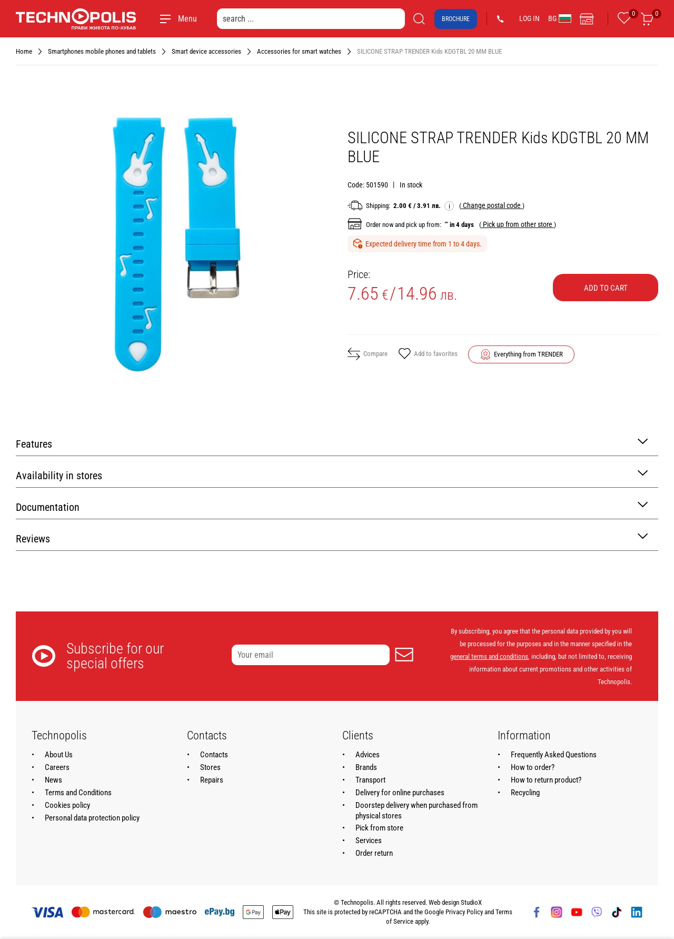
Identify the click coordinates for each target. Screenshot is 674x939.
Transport (370, 780)
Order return (374, 853)
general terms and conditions (489, 656)
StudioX (471, 902)
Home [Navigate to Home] (24, 51)
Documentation (332, 506)
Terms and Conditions (78, 792)
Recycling (525, 792)
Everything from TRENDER (528, 354)
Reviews (332, 538)
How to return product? (546, 780)
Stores (210, 767)
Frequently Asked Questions (554, 754)
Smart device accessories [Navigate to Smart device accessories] (206, 51)
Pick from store (379, 828)
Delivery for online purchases (399, 792)
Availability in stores (332, 475)
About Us (59, 754)
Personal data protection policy (92, 818)
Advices (367, 754)
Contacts (214, 754)
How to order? (532, 767)
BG (559, 18)
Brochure (456, 19)
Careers (57, 767)
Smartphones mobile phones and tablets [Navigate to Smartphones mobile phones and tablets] (102, 51)
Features (332, 443)
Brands (366, 767)
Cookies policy (67, 805)
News (53, 780)
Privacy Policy (464, 912)
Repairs (211, 780)
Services (368, 840)
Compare (368, 354)
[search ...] (311, 18)
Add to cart (606, 288)
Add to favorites (428, 354)
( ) (491, 205)
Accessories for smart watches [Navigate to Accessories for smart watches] (299, 51)
